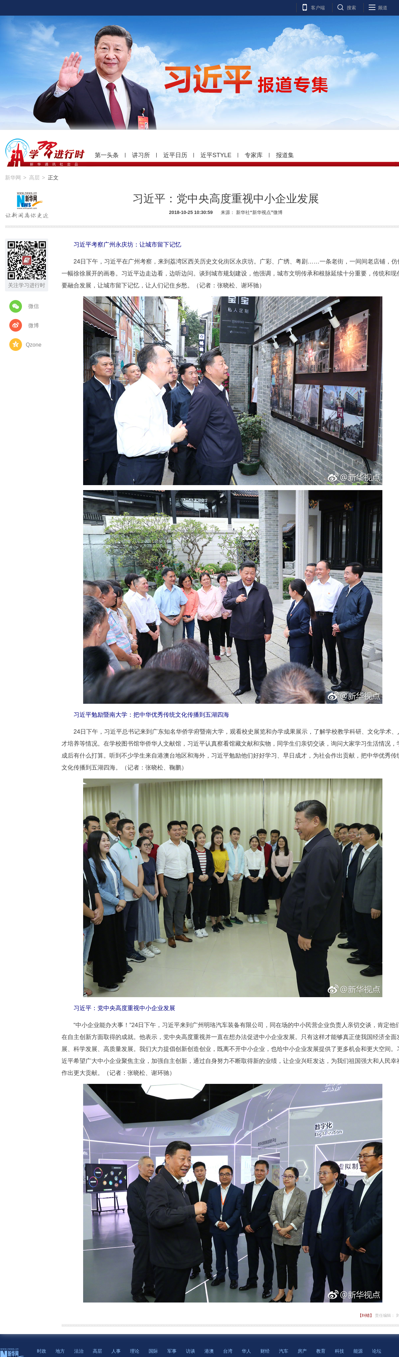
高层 (34, 177)
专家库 (254, 155)
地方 (60, 1351)
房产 (302, 1351)
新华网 (13, 177)
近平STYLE (215, 155)
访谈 (190, 1351)
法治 (78, 1351)
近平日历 (175, 155)
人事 (116, 1351)
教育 (321, 1351)
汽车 (283, 1351)
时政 (41, 1351)
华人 (246, 1351)
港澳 (209, 1351)
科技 (339, 1351)
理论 (134, 1351)
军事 (172, 1351)
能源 (358, 1351)
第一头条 (107, 155)
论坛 (376, 1351)
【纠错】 (366, 1315)
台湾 (227, 1351)
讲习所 (141, 155)
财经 (265, 1351)
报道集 (285, 155)
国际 (153, 1351)
